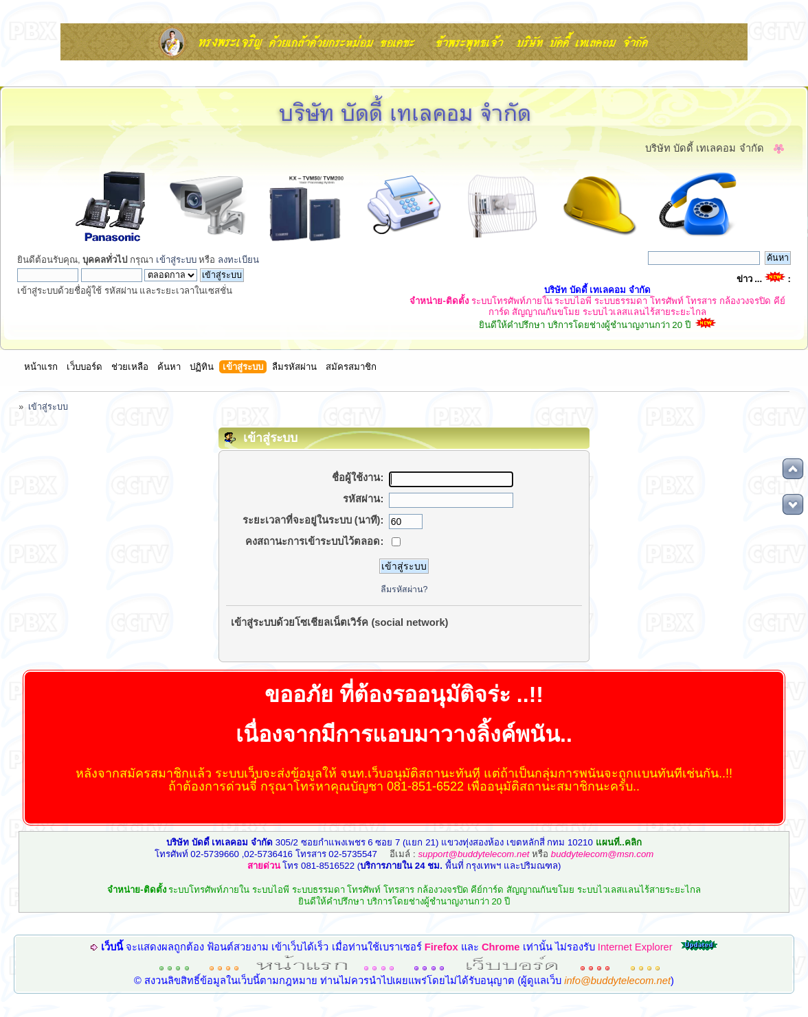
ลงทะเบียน (238, 260)
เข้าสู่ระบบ (176, 260)
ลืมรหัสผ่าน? (404, 589)
